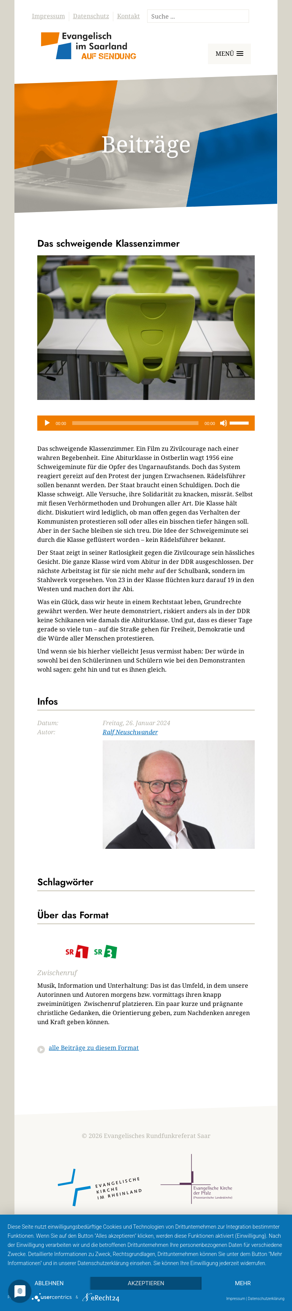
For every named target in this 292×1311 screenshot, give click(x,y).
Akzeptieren (146, 1283)
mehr (243, 1283)
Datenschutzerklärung (266, 1299)
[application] (145, 423)
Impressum (48, 16)
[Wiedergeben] (47, 423)
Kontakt (128, 16)
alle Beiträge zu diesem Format (94, 1047)
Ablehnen (49, 1283)
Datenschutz (91, 16)
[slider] (135, 423)
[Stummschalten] (223, 423)
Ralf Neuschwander (130, 732)
